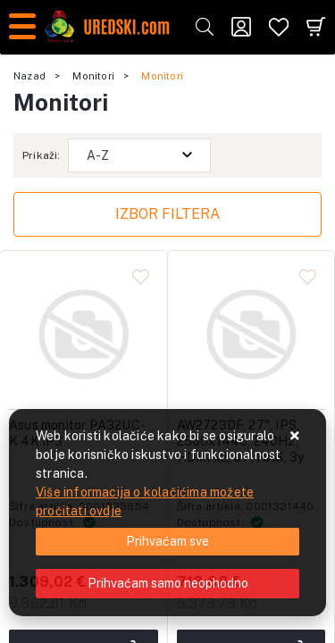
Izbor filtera (167, 213)
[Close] (167, 541)
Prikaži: (41, 155)
